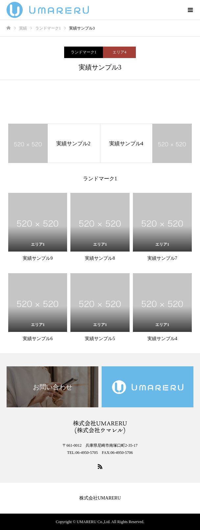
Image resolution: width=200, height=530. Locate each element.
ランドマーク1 (83, 52)
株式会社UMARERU (100, 498)
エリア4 (119, 52)
